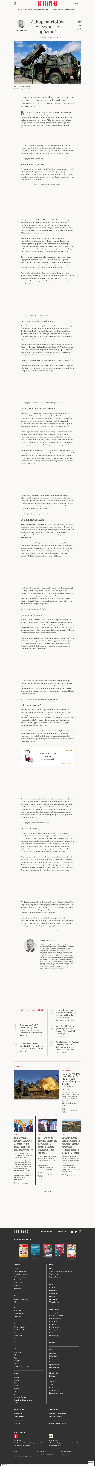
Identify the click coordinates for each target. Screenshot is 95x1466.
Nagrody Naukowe (55, 1277)
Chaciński (52, 1296)
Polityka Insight (41, 1451)
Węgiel (16, 1358)
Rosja (15, 1338)
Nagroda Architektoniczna (23, 1400)
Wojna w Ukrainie (20, 1327)
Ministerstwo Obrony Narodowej (32, 931)
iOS (15, 1440)
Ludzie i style (53, 1356)
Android (19, 1440)
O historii (52, 1324)
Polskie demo (53, 1333)
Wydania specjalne (20, 1271)
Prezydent (17, 1316)
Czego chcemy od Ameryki (39, 514)
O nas (51, 1387)
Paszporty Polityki (20, 1397)
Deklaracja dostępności (56, 1420)
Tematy (51, 1384)
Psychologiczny (54, 1327)
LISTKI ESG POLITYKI (21, 1366)
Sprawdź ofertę (66, 763)
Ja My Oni (17, 1285)
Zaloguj (76, 3)
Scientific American (20, 1277)
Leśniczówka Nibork (66, 1451)
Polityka (16, 1268)
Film (15, 1383)
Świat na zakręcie (55, 1318)
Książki (16, 1377)
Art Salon (17, 1403)
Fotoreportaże (54, 1359)
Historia (52, 1362)
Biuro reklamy (18, 1413)
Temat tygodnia (54, 1313)
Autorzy (52, 1382)
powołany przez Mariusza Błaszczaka (38, 347)
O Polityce (17, 1423)
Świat (30, 9)
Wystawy (17, 1388)
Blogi (50, 9)
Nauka (46, 9)
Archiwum (53, 1379)
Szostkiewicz (53, 1293)
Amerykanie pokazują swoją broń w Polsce (44, 699)
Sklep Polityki (54, 1390)
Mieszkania (18, 1352)
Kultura (40, 9)
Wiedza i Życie (19, 1280)
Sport (51, 1370)
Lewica (16, 1305)
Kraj (26, 9)
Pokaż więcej (48, 1191)
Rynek (35, 9)
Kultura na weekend (56, 1315)
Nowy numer (20, 9)
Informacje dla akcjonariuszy (58, 1423)
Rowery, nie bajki (55, 1330)
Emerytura (17, 1361)
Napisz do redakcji (19, 1416)
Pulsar (51, 1268)
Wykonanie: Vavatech (65, 1454)
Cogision (46, 1454)
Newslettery (53, 1353)
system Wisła (52, 931)
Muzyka (16, 1380)
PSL (15, 1307)
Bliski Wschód (18, 1335)
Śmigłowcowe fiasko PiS (38, 609)
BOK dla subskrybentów (21, 1420)
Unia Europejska (19, 1330)
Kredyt (16, 1363)
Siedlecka (52, 1288)
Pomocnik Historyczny (21, 1274)
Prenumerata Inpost (47, 1231)
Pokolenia (68, 9)
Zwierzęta (52, 1376)
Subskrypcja (62, 1231)
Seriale (16, 1386)
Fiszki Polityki (53, 1440)
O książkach (53, 1321)
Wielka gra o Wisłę (37, 158)
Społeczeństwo (54, 1364)
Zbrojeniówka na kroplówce (40, 823)
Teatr (15, 1391)
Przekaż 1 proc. (54, 1367)
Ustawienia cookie (54, 1427)
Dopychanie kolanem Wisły (39, 315)
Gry (15, 1394)
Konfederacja (18, 1313)
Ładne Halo (50, 1454)
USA (15, 1333)
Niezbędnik (18, 1288)
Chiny (16, 1341)
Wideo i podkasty (58, 9)
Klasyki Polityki (54, 1373)
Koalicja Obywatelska (21, 1299)
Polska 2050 (18, 1310)
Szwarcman (53, 1290)
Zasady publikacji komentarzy (58, 1413)
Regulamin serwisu (54, 1410)
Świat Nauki (18, 1282)
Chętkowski (53, 1299)
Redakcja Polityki (19, 1410)
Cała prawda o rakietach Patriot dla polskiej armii (47, 403)
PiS (15, 1302)
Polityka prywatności (55, 1416)
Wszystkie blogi (54, 1302)
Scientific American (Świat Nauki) (60, 1271)
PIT (15, 1355)
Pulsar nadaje (54, 1335)
